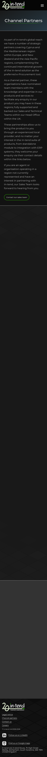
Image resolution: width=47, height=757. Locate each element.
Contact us (7, 722)
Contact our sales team (16, 198)
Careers (5, 726)
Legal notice (7, 715)
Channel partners (9, 718)
